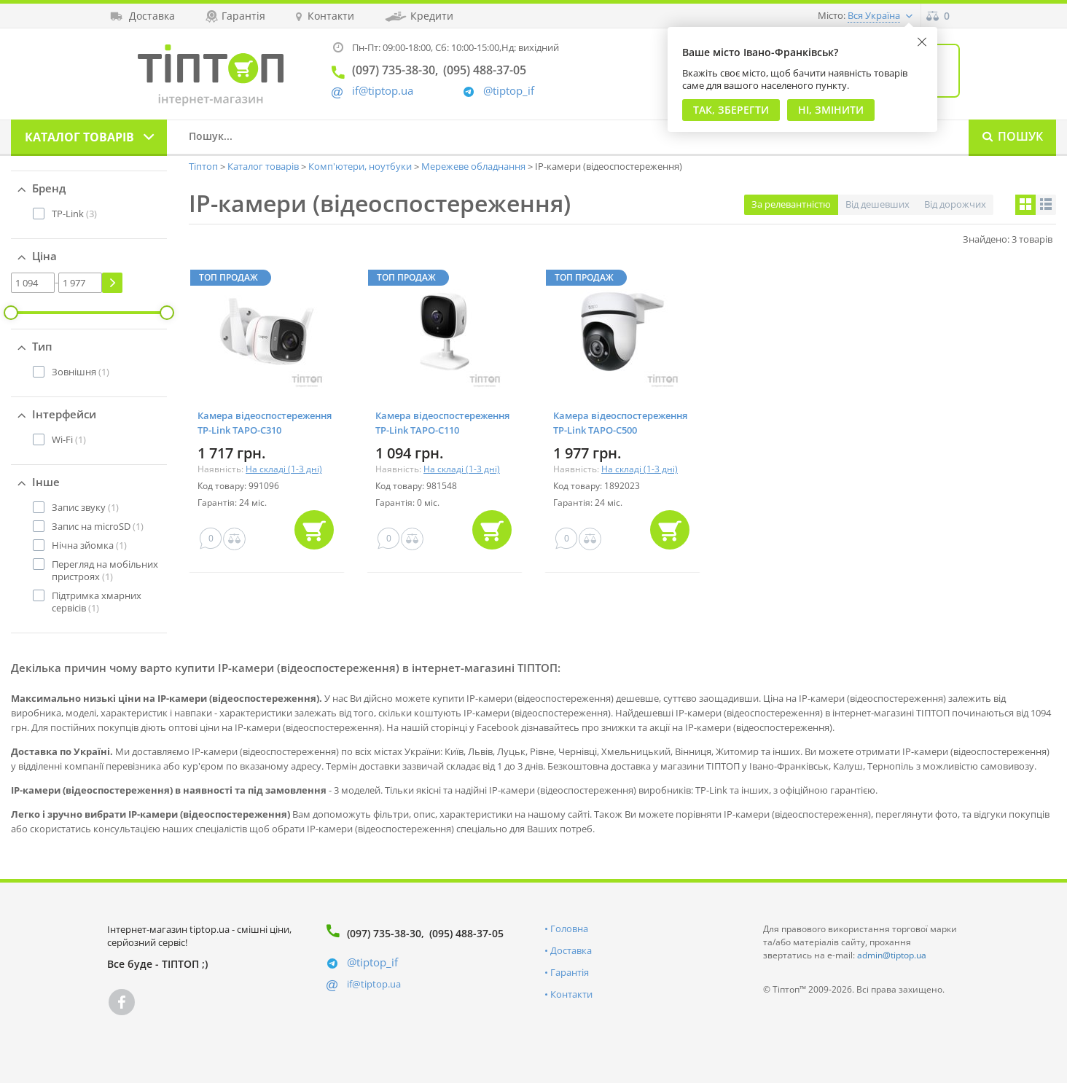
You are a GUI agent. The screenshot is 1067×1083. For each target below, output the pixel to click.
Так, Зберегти (731, 110)
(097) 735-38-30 (384, 933)
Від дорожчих (955, 204)
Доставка (571, 950)
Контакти (571, 994)
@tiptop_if (508, 90)
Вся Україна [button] (874, 15)
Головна (569, 928)
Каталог (79, 137)
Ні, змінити (831, 110)
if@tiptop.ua (374, 983)
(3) (74, 213)
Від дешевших (877, 204)
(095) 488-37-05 (466, 933)
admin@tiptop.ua (891, 955)
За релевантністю (791, 204)
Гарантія (569, 972)
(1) (80, 371)
